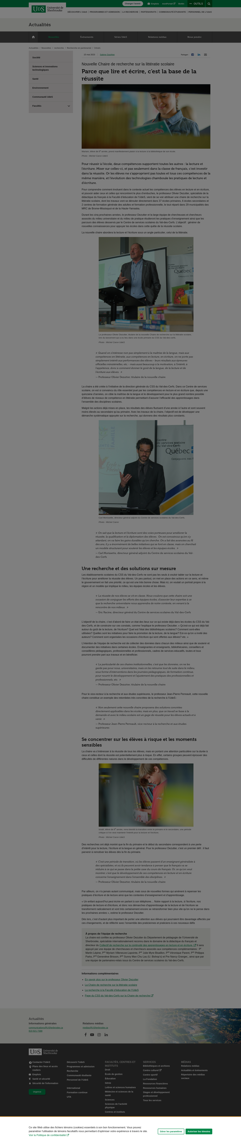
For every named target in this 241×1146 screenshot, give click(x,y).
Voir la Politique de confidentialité (47, 1135)
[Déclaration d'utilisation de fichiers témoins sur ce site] (120, 1131)
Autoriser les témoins (199, 1131)
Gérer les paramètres (171, 1131)
